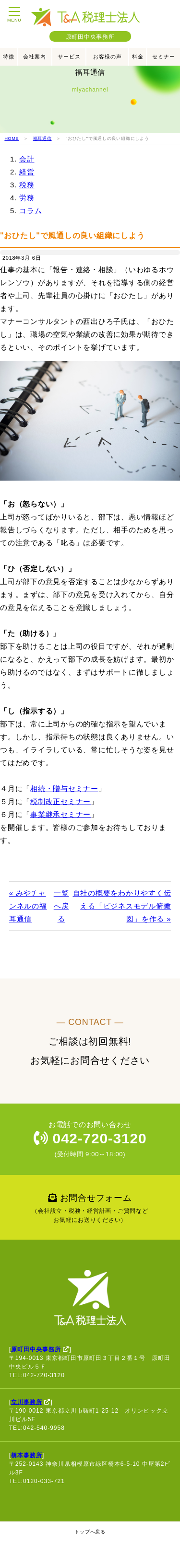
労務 (27, 198)
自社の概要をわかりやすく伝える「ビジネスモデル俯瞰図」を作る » (122, 906)
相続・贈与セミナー (64, 788)
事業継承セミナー (60, 814)
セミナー (163, 56)
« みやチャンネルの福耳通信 (28, 906)
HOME (11, 138)
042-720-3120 (90, 1138)
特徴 (8, 56)
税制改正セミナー (60, 801)
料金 (138, 56)
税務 (27, 185)
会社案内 (34, 56)
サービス (69, 56)
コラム (30, 211)
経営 (27, 172)
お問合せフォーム (90, 1209)
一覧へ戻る (61, 906)
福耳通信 (42, 138)
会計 (27, 159)
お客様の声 (107, 56)
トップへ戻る (90, 1531)
